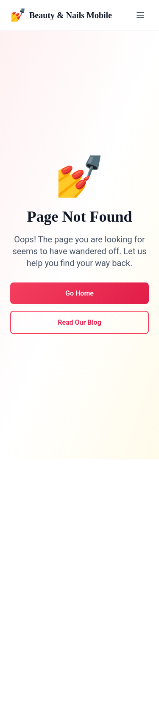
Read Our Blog (79, 322)
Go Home (79, 293)
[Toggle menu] (140, 15)
